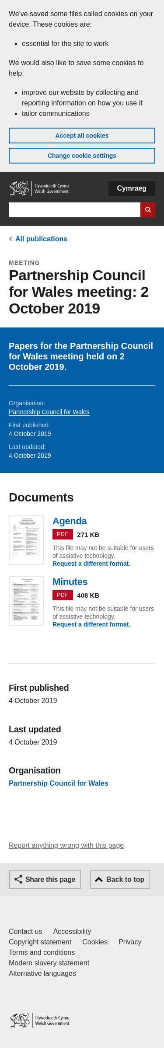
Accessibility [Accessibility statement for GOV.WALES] (72, 931)
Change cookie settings (82, 155)
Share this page (50, 879)
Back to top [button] (125, 879)
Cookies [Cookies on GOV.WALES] (95, 942)
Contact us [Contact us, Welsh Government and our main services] (25, 931)
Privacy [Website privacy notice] (130, 942)
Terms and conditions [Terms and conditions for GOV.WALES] (42, 952)
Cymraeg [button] (132, 188)
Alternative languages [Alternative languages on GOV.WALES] (42, 973)
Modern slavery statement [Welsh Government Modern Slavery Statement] (49, 963)
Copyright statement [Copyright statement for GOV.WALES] (40, 942)
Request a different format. (91, 563)
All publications (41, 239)
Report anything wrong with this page (66, 845)
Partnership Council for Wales (49, 411)
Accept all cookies (81, 135)
